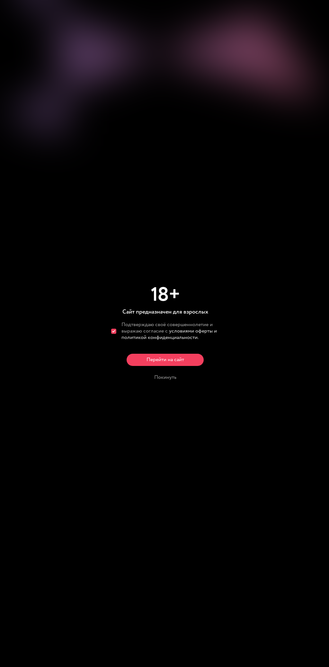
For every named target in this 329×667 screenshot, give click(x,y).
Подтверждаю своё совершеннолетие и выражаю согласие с (169, 331)
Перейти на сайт (165, 359)
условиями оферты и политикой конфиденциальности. (169, 334)
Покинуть (165, 377)
